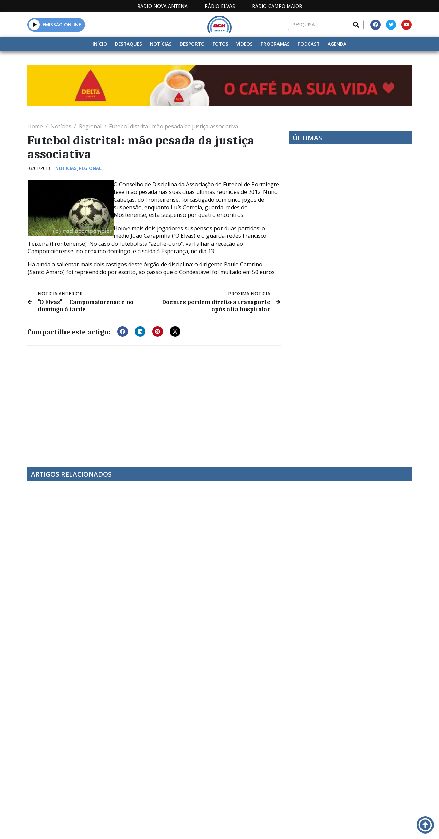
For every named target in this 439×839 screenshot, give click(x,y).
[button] (34, 24)
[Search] (356, 25)
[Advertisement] (154, 402)
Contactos (293, 825)
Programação (248, 825)
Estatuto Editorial (181, 825)
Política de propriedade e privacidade (353, 825)
